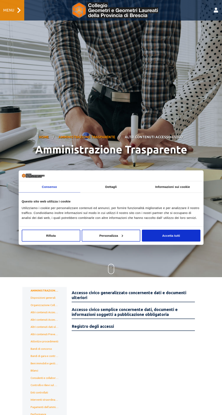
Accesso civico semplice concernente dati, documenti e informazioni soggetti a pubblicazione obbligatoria (125, 302)
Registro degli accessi (93, 316)
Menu (12, 10)
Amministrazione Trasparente (87, 132)
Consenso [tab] (49, 187)
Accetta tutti (171, 235)
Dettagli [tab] (111, 187)
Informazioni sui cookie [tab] (172, 187)
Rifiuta (51, 235)
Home (44, 132)
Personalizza (111, 235)
